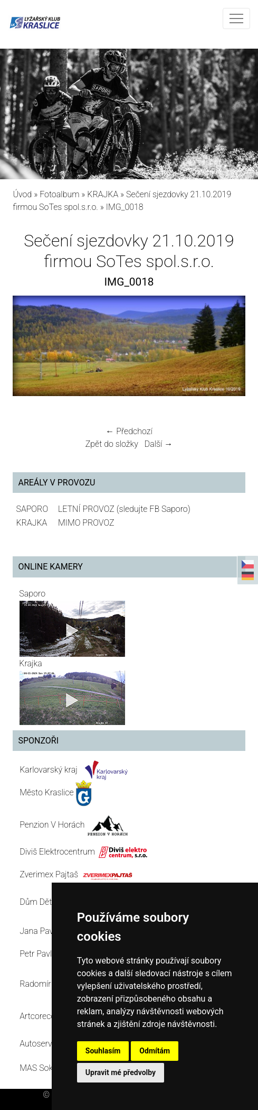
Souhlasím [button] (103, 1051)
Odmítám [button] (154, 1051)
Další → (159, 444)
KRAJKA (102, 194)
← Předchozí (129, 431)
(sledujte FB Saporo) (153, 509)
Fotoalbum (59, 194)
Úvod (22, 194)
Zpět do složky (111, 444)
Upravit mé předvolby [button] (120, 1072)
